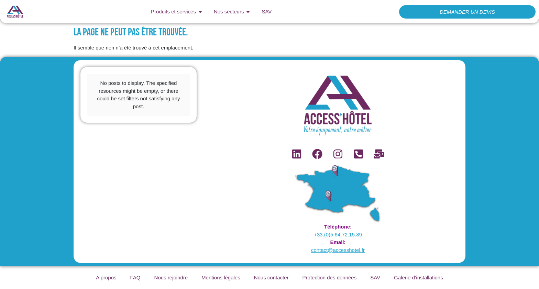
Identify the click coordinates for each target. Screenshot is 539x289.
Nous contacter (271, 277)
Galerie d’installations (418, 277)
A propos (106, 277)
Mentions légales (220, 277)
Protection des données (329, 277)
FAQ (135, 277)
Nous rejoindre (171, 277)
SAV (375, 277)
